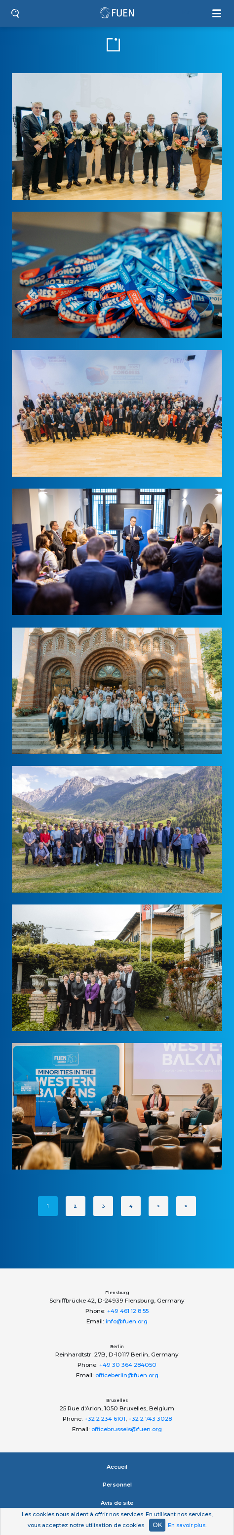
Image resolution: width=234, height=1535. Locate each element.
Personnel (117, 1484)
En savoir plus (186, 1525)
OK (157, 1525)
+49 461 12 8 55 (128, 1311)
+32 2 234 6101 (104, 1418)
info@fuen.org (127, 1321)
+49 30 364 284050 (127, 1364)
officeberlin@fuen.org (126, 1375)
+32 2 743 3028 (150, 1418)
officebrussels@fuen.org (126, 1429)
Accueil (117, 1466)
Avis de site (117, 1502)
